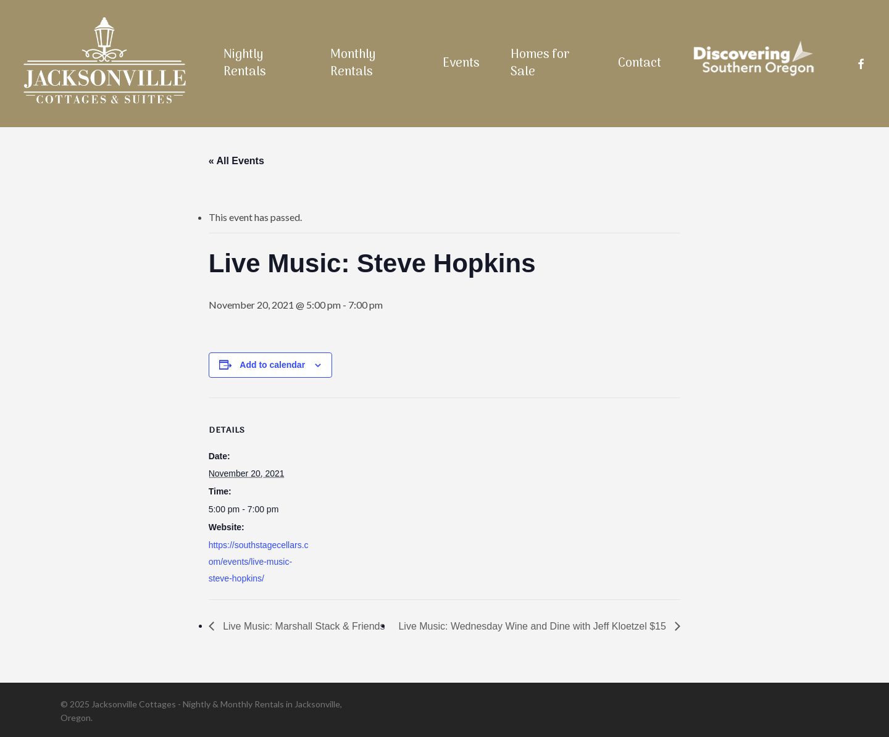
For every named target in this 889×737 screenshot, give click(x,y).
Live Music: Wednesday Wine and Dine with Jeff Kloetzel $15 (533, 626)
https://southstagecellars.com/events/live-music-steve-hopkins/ (259, 561)
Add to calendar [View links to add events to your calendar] (272, 365)
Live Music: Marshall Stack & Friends (302, 626)
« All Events (236, 161)
